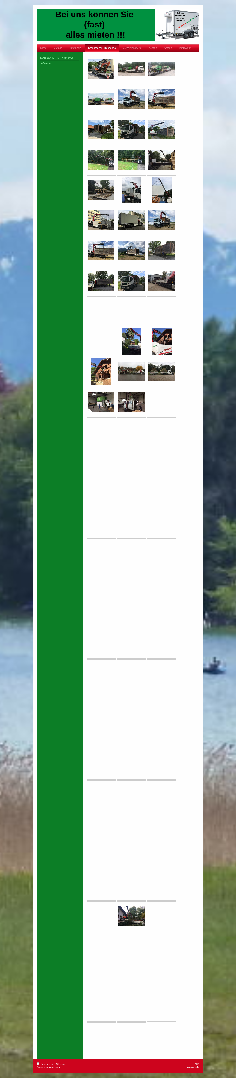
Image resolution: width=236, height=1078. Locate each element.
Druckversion (46, 1064)
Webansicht (193, 1067)
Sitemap (60, 1064)
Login (196, 1064)
